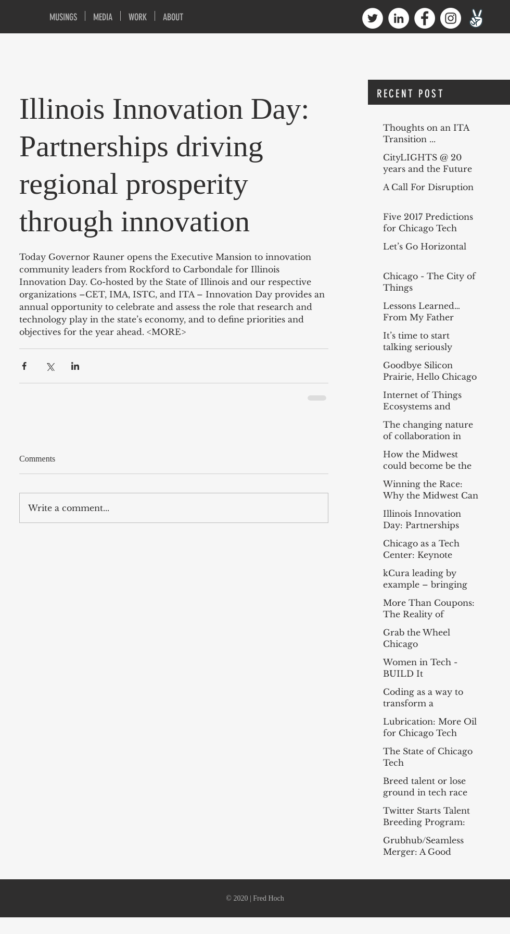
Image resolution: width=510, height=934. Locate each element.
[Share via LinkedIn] (75, 366)
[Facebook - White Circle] (424, 18)
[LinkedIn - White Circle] (398, 18)
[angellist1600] (476, 18)
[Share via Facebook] (24, 366)
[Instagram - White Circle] (450, 18)
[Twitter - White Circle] (372, 18)
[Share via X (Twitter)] (50, 366)
